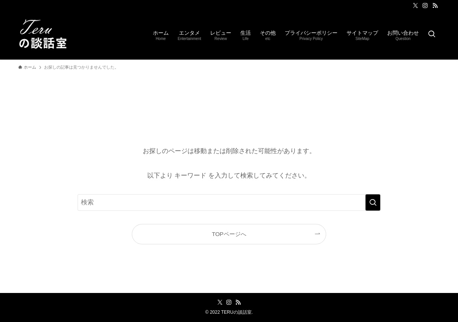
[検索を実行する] (372, 202)
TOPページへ (229, 234)
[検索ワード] (229, 202)
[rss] (435, 6)
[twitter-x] (415, 6)
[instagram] (425, 6)
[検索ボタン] (431, 35)
